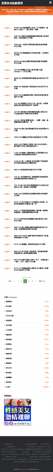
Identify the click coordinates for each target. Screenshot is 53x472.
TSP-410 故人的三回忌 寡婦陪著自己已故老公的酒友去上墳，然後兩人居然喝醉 (31, 186)
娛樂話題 (27, 358)
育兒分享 (27, 368)
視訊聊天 (27, 382)
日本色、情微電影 (25, 454)
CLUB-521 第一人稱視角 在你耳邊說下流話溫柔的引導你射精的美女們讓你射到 (31, 162)
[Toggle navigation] (50, 2)
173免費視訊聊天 (8, 444)
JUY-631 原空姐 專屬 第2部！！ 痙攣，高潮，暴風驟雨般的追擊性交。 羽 (31, 121)
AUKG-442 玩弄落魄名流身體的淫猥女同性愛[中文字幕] (31, 194)
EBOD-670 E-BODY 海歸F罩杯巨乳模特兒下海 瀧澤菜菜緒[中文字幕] (31, 236)
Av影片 (7, 28)
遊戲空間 (27, 354)
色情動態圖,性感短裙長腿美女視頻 (34, 449)
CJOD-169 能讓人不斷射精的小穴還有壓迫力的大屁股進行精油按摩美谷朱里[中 (31, 153)
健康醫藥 (27, 377)
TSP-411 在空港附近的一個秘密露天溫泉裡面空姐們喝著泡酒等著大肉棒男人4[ (31, 178)
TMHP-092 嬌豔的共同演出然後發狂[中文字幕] (30, 137)
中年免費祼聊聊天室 (43, 454)
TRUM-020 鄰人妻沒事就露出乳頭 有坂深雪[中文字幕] (31, 129)
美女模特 (27, 306)
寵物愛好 (27, 363)
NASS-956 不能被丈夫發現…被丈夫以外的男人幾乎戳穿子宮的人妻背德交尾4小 (30, 145)
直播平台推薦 (33, 456)
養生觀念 (27, 372)
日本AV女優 (27, 316)
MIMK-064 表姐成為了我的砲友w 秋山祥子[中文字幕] (31, 87)
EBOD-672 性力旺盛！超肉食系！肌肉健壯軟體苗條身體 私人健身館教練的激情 (30, 252)
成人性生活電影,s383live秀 (35, 459)
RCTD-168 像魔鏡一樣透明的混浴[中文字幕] (29, 244)
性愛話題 (27, 320)
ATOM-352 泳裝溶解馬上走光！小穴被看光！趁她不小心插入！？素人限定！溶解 (31, 28)
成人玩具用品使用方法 (13, 454)
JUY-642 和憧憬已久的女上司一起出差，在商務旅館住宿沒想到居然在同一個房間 (31, 104)
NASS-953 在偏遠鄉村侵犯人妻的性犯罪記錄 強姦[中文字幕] (31, 96)
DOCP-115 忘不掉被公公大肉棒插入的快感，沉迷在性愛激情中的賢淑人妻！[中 (31, 203)
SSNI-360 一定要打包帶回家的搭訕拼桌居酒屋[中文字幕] (30, 45)
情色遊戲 (34, 454)
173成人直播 (25, 451)
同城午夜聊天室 (45, 444)
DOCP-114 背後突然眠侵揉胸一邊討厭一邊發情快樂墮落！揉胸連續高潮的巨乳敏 (31, 211)
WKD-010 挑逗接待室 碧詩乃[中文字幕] (28, 170)
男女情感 (27, 325)
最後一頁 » (42, 281)
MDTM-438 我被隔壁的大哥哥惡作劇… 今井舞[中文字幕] (31, 54)
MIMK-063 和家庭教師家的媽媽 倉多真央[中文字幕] (31, 79)
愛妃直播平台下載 (34, 461)
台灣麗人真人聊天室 (10, 456)
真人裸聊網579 (37, 451)
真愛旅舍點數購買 (23, 469)
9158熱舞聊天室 (11, 446)
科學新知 (27, 344)
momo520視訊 (30, 446)
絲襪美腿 (27, 301)
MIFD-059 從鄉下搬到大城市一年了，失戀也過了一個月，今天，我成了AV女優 (31, 261)
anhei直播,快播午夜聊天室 (16, 449)
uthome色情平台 (40, 446)
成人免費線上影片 (22, 459)
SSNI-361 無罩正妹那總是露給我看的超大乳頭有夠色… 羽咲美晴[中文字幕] (31, 37)
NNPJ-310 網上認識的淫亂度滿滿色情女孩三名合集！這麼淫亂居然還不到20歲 (31, 228)
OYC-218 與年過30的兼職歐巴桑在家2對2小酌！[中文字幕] (31, 220)
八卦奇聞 (27, 330)
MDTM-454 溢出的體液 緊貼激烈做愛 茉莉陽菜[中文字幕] (30, 62)
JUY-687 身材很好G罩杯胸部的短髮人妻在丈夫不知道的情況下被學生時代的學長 (31, 113)
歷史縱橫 (27, 339)
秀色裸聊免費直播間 (30, 444)
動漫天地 (27, 349)
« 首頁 (9, 281)
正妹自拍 (27, 311)
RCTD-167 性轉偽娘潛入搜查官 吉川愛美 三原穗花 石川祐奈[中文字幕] (31, 269)
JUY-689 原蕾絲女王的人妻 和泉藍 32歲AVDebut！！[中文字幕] (28, 71)
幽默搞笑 (27, 335)
